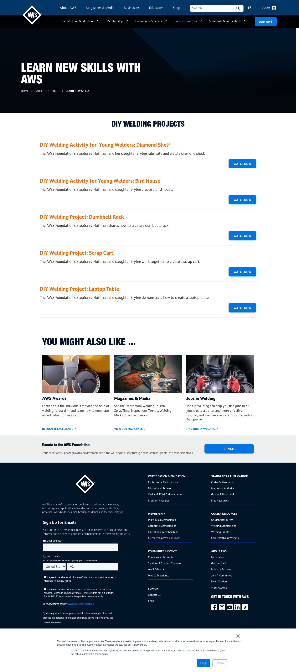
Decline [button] (220, 663)
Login (266, 7)
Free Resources (220, 500)
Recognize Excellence (57, 428)
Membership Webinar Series (164, 537)
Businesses (132, 8)
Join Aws (265, 22)
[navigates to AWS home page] (32, 15)
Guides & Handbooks (223, 494)
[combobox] (211, 8)
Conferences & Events (160, 557)
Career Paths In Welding (225, 537)
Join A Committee (221, 575)
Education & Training (160, 488)
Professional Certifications (163, 482)
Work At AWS (219, 587)
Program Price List (158, 500)
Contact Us (154, 594)
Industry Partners (221, 569)
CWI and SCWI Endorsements (165, 494)
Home (24, 90)
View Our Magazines (128, 428)
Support (154, 588)
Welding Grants (220, 531)
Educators (156, 8)
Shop (176, 8)
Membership (115, 21)
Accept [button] (203, 663)
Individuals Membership (162, 519)
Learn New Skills (77, 90)
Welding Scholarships (223, 525)
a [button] (98, 22)
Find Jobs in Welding (200, 428)
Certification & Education (78, 21)
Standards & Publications (225, 21)
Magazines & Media (100, 8)
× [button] (238, 636)
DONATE (229, 449)
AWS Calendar (156, 569)
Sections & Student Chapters (164, 563)
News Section (219, 581)
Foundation (217, 557)
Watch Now (242, 164)
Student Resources (222, 519)
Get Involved (218, 563)
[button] (237, 8)
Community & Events (148, 21)
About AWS (68, 8)
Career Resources (185, 21)
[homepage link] (94, 482)
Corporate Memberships (162, 525)
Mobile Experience (158, 575)
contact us (252, 8)
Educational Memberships (163, 531)
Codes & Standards (222, 482)
